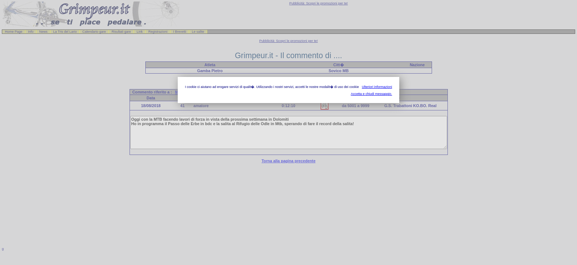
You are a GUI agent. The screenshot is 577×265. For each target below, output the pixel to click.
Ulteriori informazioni (377, 87)
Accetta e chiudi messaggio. (371, 94)
